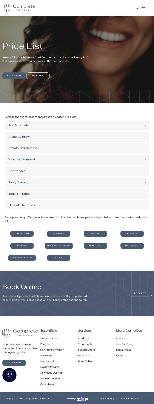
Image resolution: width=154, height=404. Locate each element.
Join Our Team (124, 343)
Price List (45, 343)
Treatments (85, 343)
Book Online (85, 360)
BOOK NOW (32, 74)
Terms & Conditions (129, 397)
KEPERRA (22, 244)
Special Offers (86, 349)
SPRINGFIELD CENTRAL (22, 255)
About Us (121, 337)
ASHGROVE (59, 232)
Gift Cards (84, 355)
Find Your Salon (49, 337)
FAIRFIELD (132, 232)
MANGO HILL (95, 244)
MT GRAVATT (132, 244)
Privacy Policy (107, 397)
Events (120, 355)
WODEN (59, 255)
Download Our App (51, 372)
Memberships (48, 360)
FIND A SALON (9, 74)
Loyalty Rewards (50, 366)
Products (83, 337)
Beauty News (123, 349)
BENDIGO (95, 232)
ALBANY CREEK (22, 232)
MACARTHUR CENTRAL (58, 244)
